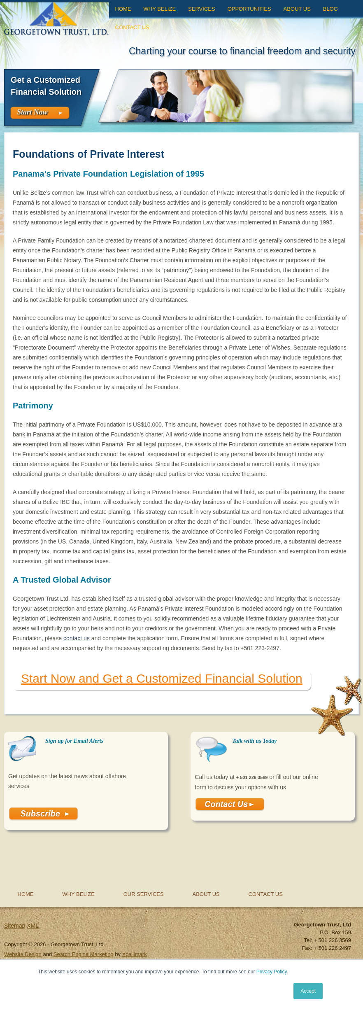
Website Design (23, 954)
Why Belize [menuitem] (160, 9)
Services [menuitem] (201, 9)
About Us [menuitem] (297, 9)
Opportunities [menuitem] (249, 9)
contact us (77, 638)
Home (26, 894)
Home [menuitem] (123, 9)
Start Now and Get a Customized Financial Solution (161, 678)
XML (33, 925)
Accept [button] (308, 991)
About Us (206, 894)
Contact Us (266, 894)
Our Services (143, 894)
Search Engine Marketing (84, 954)
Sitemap (14, 925)
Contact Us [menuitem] (132, 27)
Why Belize (78, 894)
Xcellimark (134, 954)
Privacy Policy (271, 972)
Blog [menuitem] (330, 9)
